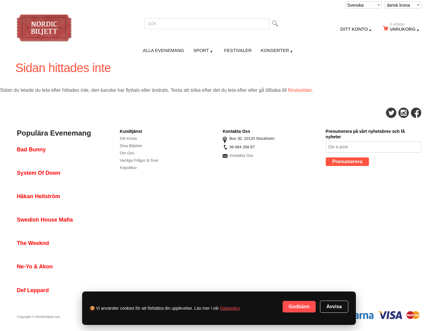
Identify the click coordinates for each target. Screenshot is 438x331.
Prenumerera (347, 161)
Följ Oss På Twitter (391, 113)
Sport (201, 50)
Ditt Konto (128, 138)
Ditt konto (354, 29)
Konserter (275, 50)
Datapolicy (230, 308)
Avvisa (334, 306)
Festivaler (238, 50)
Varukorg (404, 28)
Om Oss (127, 153)
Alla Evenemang (163, 50)
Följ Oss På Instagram (403, 113)
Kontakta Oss (241, 155)
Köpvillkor (128, 167)
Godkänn (299, 306)
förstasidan (300, 90)
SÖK (152, 23)
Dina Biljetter (131, 145)
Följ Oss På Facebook (416, 113)
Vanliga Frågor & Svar (139, 160)
